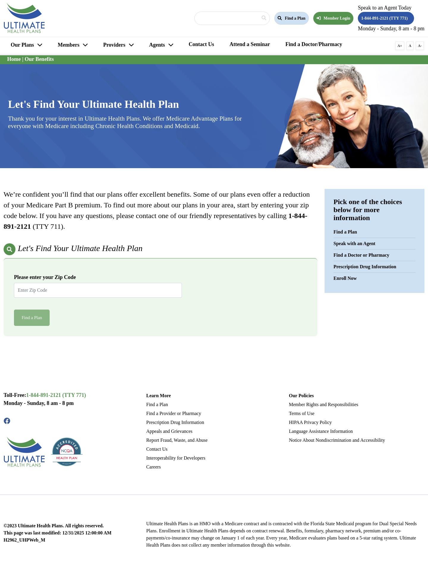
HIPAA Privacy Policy (310, 422)
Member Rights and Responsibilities (323, 404)
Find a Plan (345, 231)
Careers (153, 466)
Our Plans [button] (22, 45)
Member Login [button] (333, 18)
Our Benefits (39, 59)
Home (14, 59)
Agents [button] (157, 45)
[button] (291, 18)
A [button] (410, 46)
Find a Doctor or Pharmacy (361, 255)
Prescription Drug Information (364, 266)
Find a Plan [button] (291, 18)
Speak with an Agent (354, 243)
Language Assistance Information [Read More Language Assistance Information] (321, 431)
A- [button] (420, 46)
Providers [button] (114, 45)
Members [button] (68, 45)
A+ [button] (399, 46)
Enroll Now (345, 278)
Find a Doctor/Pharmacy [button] (313, 44)
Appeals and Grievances (169, 431)
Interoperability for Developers (175, 457)
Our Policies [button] (301, 395)
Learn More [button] (158, 395)
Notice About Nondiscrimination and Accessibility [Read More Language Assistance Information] (337, 440)
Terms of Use (301, 413)
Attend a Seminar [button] (249, 44)
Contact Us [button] (201, 44)
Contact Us (157, 449)
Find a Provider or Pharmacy (173, 413)
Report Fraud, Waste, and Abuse (176, 440)
